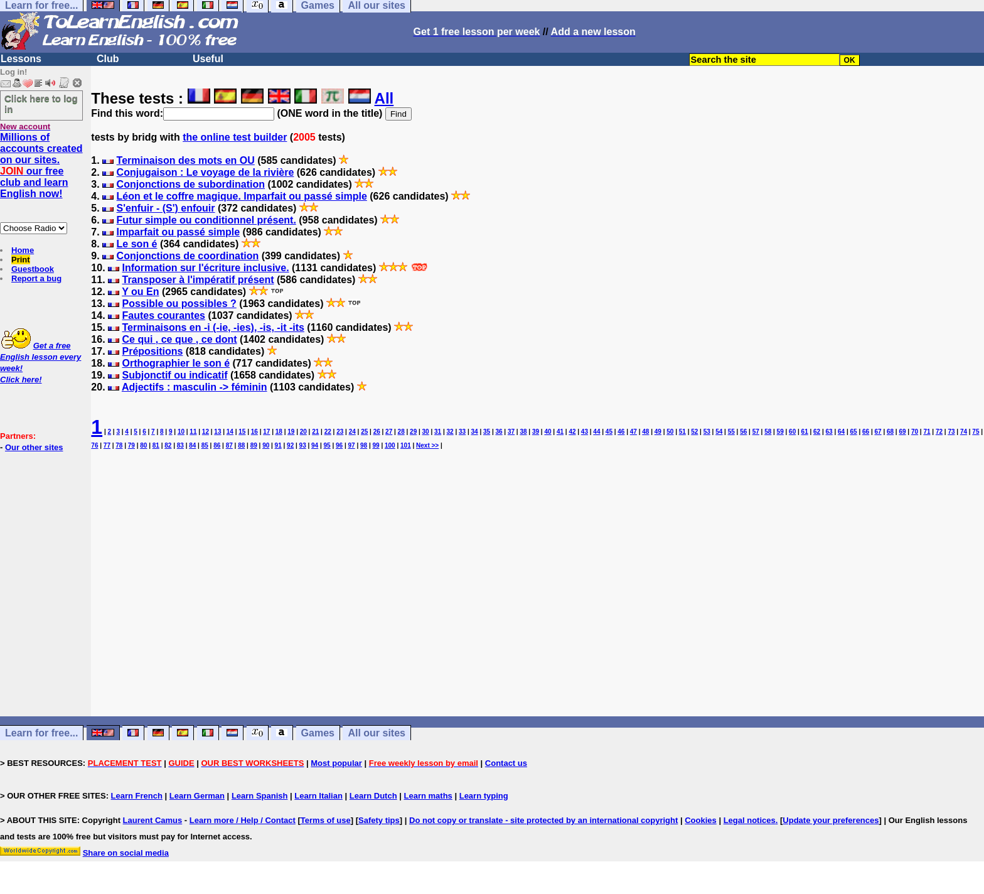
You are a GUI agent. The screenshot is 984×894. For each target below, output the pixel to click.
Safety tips (379, 820)
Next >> (427, 445)
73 (951, 431)
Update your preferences (831, 820)
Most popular (336, 763)
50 (669, 431)
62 (816, 431)
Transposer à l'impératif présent (198, 279)
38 (523, 431)
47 (633, 431)
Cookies (701, 820)
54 (718, 431)
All (384, 98)
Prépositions (152, 351)
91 (278, 445)
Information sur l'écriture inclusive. (205, 267)
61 (804, 431)
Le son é (137, 244)
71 (926, 431)
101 (405, 445)
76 (94, 445)
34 (474, 431)
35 (486, 431)
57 (755, 431)
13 (217, 431)
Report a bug (36, 278)
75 (975, 431)
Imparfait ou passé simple (178, 232)
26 (376, 431)
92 (290, 445)
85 (204, 445)
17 (266, 431)
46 (621, 431)
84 (192, 445)
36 (498, 431)
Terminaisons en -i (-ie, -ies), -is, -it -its (213, 327)
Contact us (506, 763)
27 (388, 431)
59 (780, 431)
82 (167, 445)
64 (841, 431)
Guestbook (32, 269)
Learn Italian (318, 795)
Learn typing (483, 795)
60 (792, 431)
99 (375, 445)
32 (450, 431)
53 (706, 431)
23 (339, 431)
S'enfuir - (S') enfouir (166, 208)
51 (682, 431)
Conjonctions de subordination (191, 184)
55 (731, 431)
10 (181, 431)
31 (437, 431)
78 (118, 445)
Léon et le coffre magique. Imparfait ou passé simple (242, 196)
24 (352, 431)
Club (108, 58)
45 (609, 431)
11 (193, 431)
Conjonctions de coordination (188, 255)
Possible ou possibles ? (179, 303)
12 (205, 431)
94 (314, 445)
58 (767, 431)
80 (143, 445)
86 (216, 445)
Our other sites (34, 447)
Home (22, 250)
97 (351, 445)
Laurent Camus (153, 820)
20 (303, 431)
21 (315, 431)
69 (902, 431)
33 (462, 431)
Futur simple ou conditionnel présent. (206, 220)
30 (425, 431)
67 (877, 431)
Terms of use (326, 820)
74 (963, 431)
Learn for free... (41, 733)
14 (230, 431)
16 (254, 431)
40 (547, 431)
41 (560, 431)
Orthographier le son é (176, 363)
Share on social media (126, 853)
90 (265, 445)
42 (572, 431)
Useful (208, 58)
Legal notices (750, 820)
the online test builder (235, 137)
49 (658, 431)
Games (317, 733)
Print (20, 259)
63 (829, 431)
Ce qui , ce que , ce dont (179, 339)
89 (253, 445)
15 (241, 431)
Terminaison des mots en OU (186, 160)
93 (302, 445)
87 (229, 445)
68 (890, 431)
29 (413, 431)
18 (278, 431)
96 (339, 445)
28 (401, 431)
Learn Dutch (373, 795)
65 (853, 431)
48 (645, 431)
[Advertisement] (537, 594)
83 (180, 445)
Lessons (21, 58)
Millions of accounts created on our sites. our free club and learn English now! (41, 165)
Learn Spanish (260, 795)
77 (107, 445)
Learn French (137, 795)
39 (535, 431)
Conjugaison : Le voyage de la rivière (205, 172)
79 (131, 445)
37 (511, 431)
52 (694, 431)
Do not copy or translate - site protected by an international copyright (543, 820)
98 (363, 445)
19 (290, 431)
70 (914, 431)
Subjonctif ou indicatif (174, 375)
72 (939, 431)
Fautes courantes (163, 315)
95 (327, 445)
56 (743, 431)
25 (364, 431)
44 (596, 431)
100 (390, 445)
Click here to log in (41, 103)
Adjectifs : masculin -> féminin (194, 387)
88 (241, 445)
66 (865, 431)
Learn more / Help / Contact (243, 820)
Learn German (197, 795)
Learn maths (428, 795)
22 (327, 431)
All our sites (376, 733)
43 (584, 431)
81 (155, 445)
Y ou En (140, 291)
